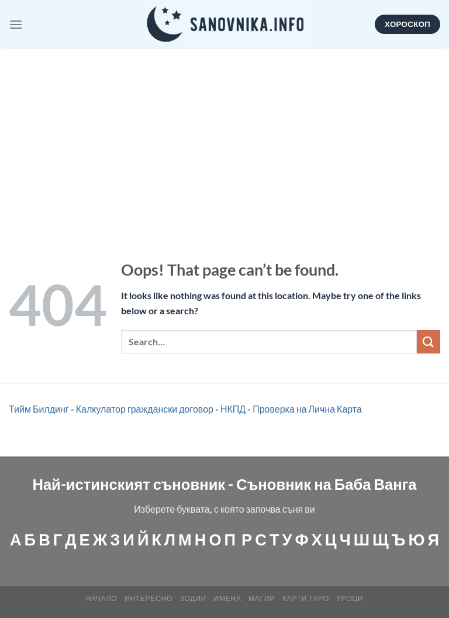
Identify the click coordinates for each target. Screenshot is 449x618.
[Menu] (16, 24)
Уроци (349, 598)
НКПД (233, 408)
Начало (102, 598)
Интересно (148, 598)
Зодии (193, 598)
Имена (227, 598)
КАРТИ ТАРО (305, 598)
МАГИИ (261, 598)
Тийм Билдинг (39, 408)
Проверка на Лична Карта (307, 408)
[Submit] (428, 341)
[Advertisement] (224, 136)
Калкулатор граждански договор (144, 408)
